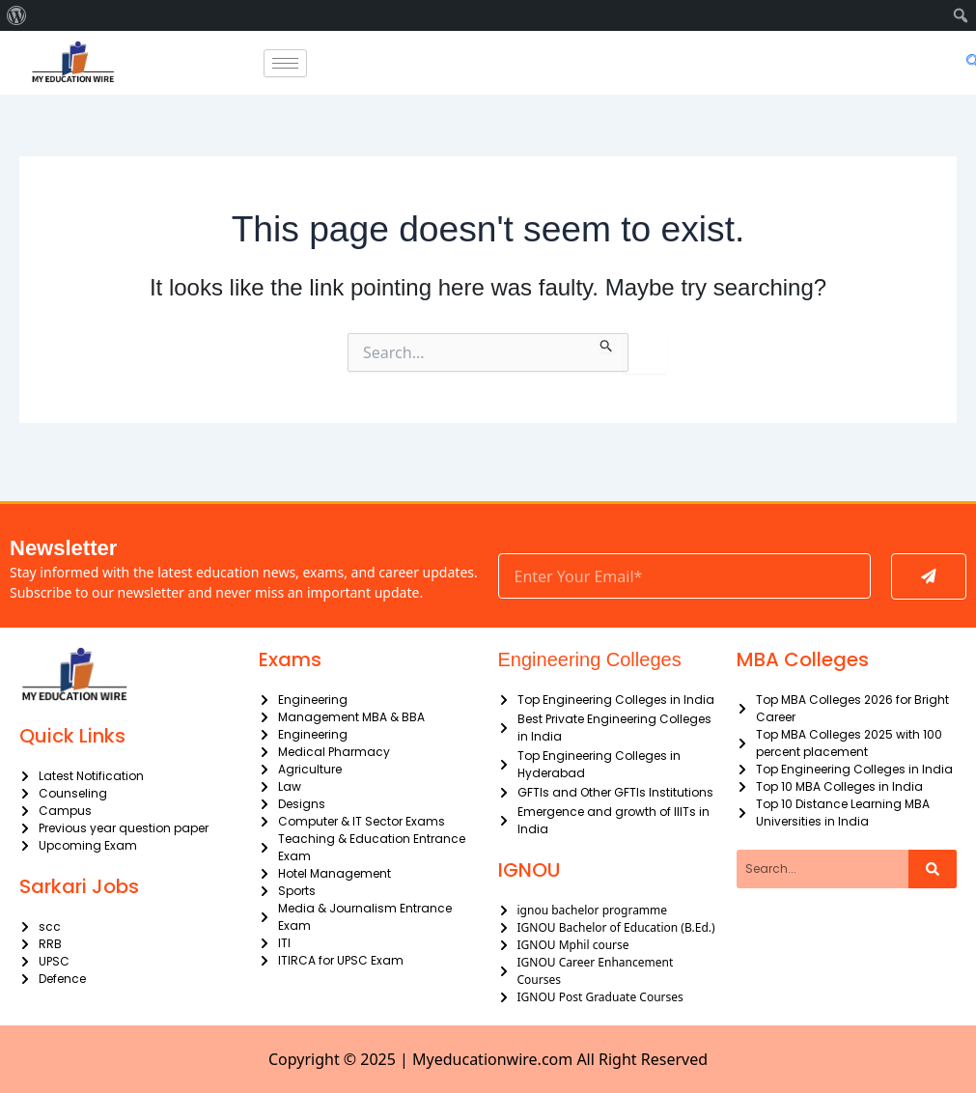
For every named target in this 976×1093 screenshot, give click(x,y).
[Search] (932, 869)
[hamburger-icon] (285, 63)
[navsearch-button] (968, 62)
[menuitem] (17, 15)
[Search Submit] (607, 342)
